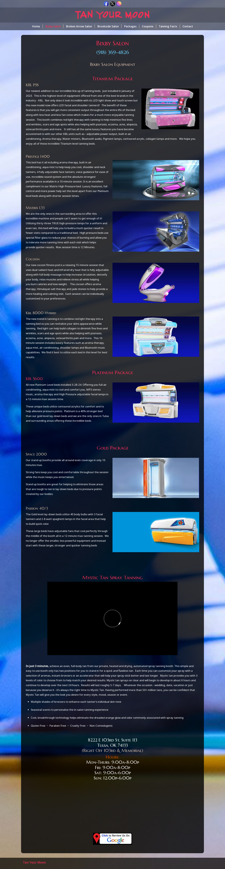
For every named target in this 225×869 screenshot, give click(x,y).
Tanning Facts (169, 26)
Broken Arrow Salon (80, 26)
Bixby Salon (54, 26)
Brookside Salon (109, 26)
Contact (187, 26)
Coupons (149, 26)
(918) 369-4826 (112, 52)
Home (37, 26)
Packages (131, 26)
